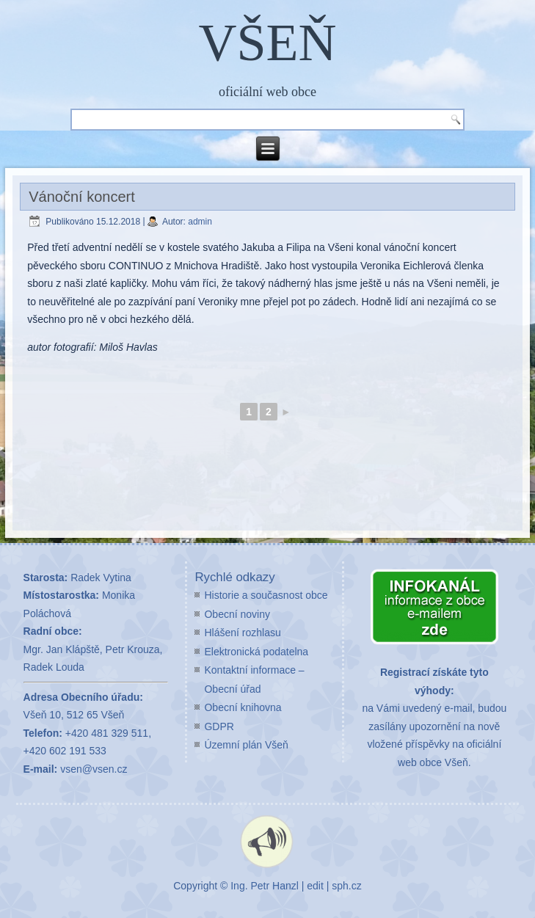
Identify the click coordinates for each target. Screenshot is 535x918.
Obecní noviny (237, 614)
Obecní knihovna (242, 707)
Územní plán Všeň (246, 745)
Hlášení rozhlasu (242, 632)
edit (315, 886)
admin (200, 221)
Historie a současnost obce (265, 595)
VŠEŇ (267, 42)
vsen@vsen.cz (93, 769)
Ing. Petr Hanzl (264, 886)
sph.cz (346, 886)
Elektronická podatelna (256, 651)
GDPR (218, 726)
